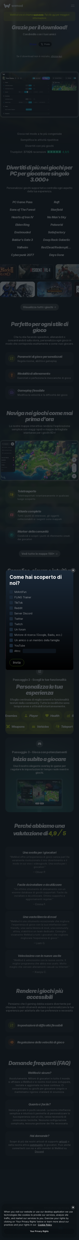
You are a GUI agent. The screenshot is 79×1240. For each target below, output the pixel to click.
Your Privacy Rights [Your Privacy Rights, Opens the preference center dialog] (39, 1231)
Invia (17, 662)
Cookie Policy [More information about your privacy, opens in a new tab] (45, 1224)
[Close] (73, 1207)
